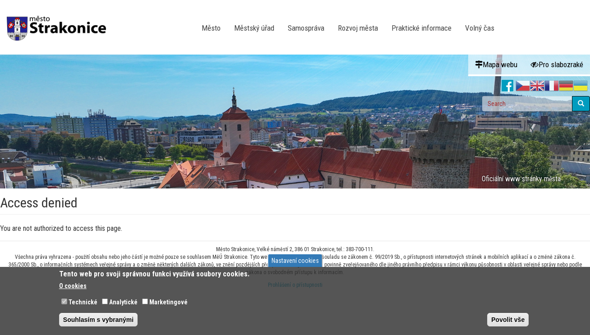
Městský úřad (254, 27)
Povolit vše (508, 319)
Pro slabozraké (557, 64)
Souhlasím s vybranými (98, 319)
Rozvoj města (358, 27)
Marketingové (168, 302)
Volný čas (479, 27)
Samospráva (306, 27)
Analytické (123, 302)
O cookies (73, 285)
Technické (83, 302)
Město (211, 27)
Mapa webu (496, 64)
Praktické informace (422, 27)
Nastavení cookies (295, 260)
